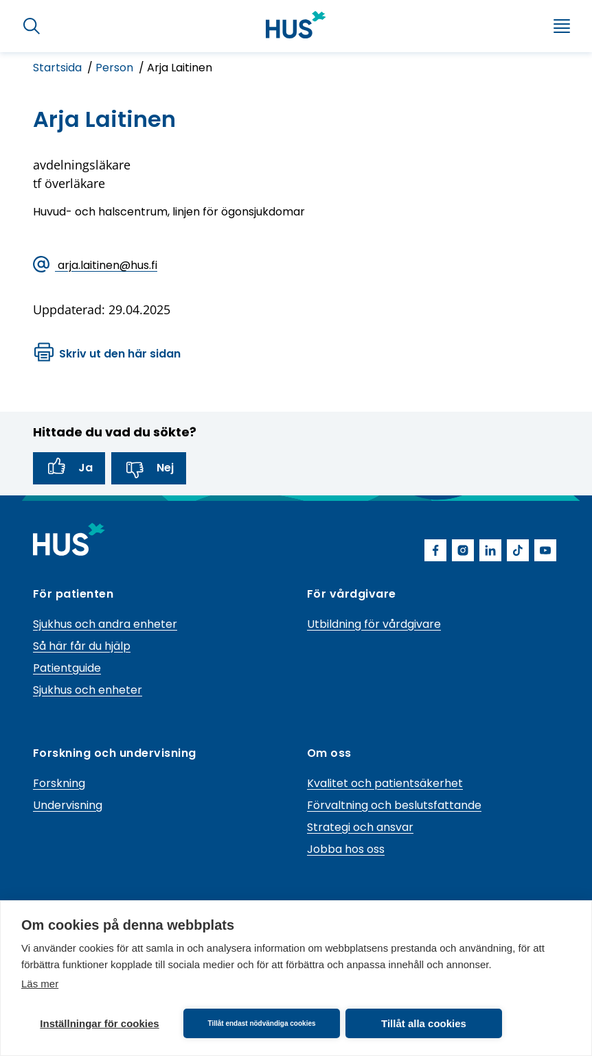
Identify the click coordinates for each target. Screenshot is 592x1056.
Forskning (59, 783)
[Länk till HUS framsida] (296, 24)
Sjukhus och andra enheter (105, 624)
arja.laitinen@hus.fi (95, 266)
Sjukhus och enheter (87, 690)
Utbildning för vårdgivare (374, 624)
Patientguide (67, 668)
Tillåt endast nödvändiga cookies (261, 1023)
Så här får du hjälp (81, 646)
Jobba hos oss (346, 849)
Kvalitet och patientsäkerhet (385, 783)
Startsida (58, 67)
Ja (69, 468)
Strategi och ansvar (360, 827)
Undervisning (67, 805)
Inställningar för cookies (99, 1023)
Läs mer (39, 983)
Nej (149, 468)
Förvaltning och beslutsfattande (394, 805)
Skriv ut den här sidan (107, 354)
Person (115, 67)
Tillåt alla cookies (423, 1023)
